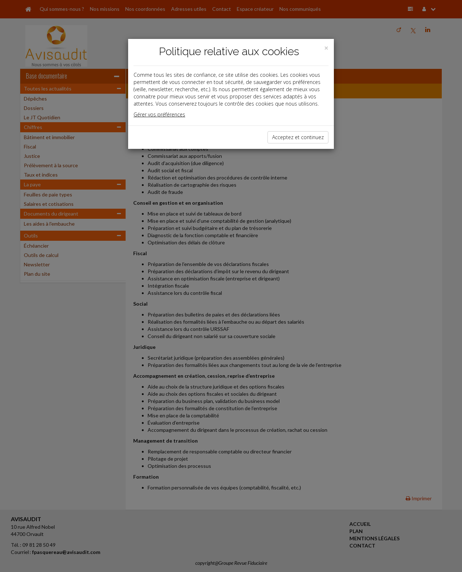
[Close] (326, 48)
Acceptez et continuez (298, 137)
